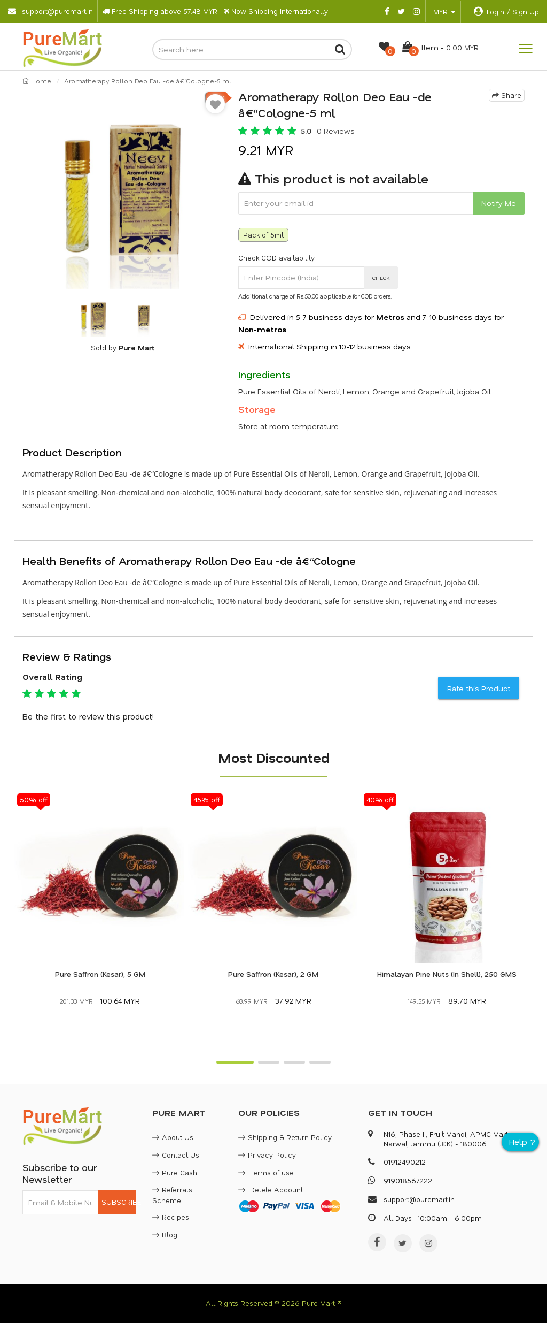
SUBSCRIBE (118, 1201)
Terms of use (266, 1172)
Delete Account (270, 1189)
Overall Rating (52, 676)
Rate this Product (478, 688)
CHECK (381, 277)
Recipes (170, 1216)
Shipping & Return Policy (285, 1137)
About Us (172, 1137)
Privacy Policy (267, 1154)
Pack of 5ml (263, 234)
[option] (122, 189)
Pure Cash (174, 1172)
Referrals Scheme (172, 1195)
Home (36, 81)
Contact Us (175, 1154)
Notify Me (498, 203)
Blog (164, 1234)
